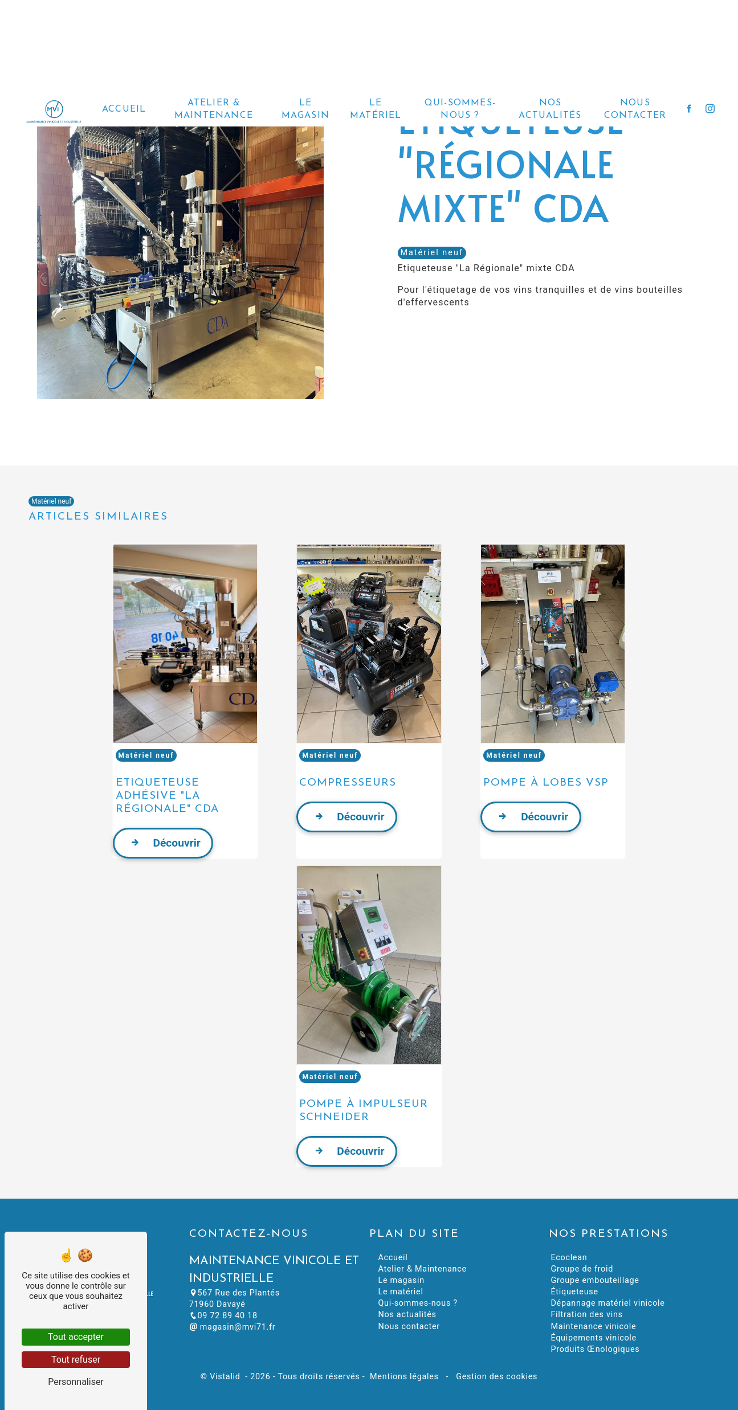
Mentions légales (404, 1377)
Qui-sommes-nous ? (460, 102)
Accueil (124, 102)
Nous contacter (635, 102)
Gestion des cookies (495, 1377)
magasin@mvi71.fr (232, 1327)
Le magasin (305, 102)
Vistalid (226, 1377)
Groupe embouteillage (595, 1280)
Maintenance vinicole (593, 1326)
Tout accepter (76, 1336)
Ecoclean (569, 1257)
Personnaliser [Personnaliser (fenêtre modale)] (76, 1381)
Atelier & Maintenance (213, 102)
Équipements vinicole (593, 1338)
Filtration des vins (586, 1314)
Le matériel (376, 102)
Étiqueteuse (574, 1292)
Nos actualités (550, 102)
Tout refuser (75, 1359)
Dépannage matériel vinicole (607, 1303)
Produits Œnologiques (595, 1349)
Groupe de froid (582, 1269)
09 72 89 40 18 (223, 1316)
